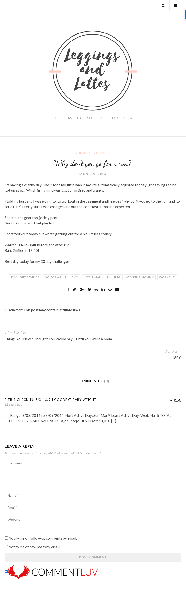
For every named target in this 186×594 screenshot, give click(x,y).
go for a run (55, 277)
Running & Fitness (92, 153)
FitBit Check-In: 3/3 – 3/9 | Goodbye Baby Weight (51, 400)
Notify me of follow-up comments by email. (42, 538)
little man (92, 277)
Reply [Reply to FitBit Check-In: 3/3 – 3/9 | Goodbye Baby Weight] (175, 400)
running (114, 277)
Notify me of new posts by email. (34, 547)
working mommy (140, 277)
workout (167, 277)
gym (74, 277)
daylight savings (25, 277)
